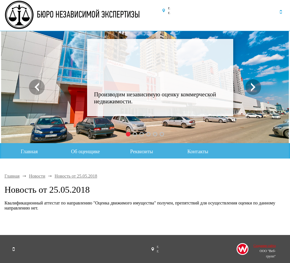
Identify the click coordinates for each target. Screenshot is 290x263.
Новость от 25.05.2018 (76, 176)
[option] (145, 87)
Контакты (197, 151)
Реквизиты (141, 151)
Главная (29, 151)
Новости (37, 176)
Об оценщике (85, 151)
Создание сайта (264, 246)
